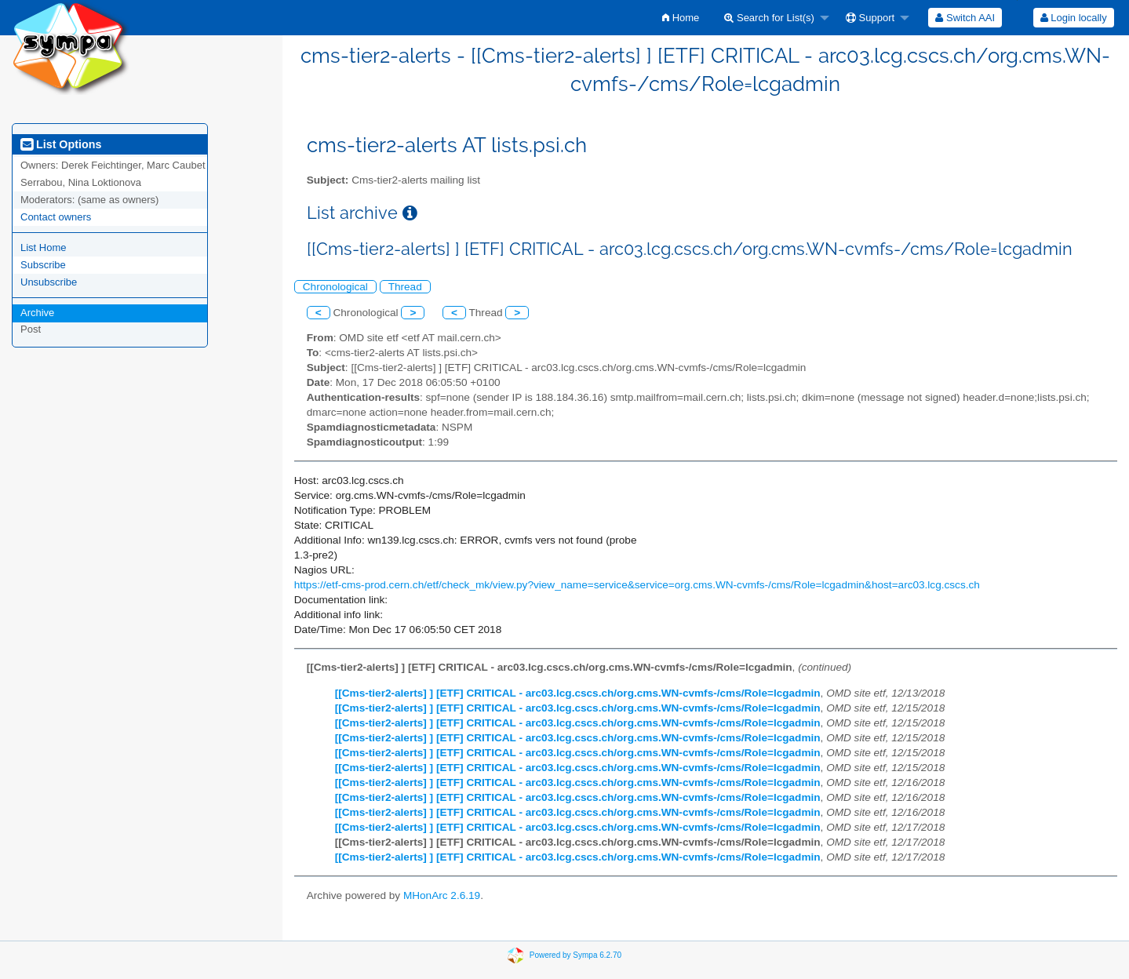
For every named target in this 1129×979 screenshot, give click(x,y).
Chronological (335, 287)
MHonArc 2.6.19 (441, 895)
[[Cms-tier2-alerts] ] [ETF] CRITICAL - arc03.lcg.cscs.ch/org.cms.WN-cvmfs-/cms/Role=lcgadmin (578, 693)
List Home (43, 247)
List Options (60, 144)
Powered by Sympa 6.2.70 (575, 954)
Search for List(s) (769, 18)
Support (870, 18)
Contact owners (55, 217)
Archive (37, 312)
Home (680, 18)
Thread (405, 287)
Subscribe (43, 265)
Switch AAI (965, 18)
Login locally (1073, 18)
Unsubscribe (48, 282)
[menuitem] (681, 17)
